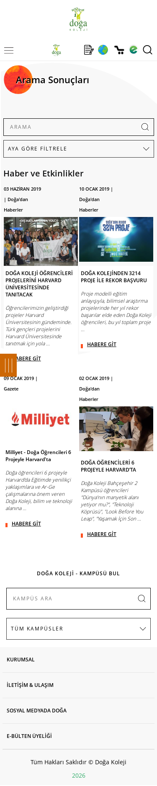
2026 (78, 775)
